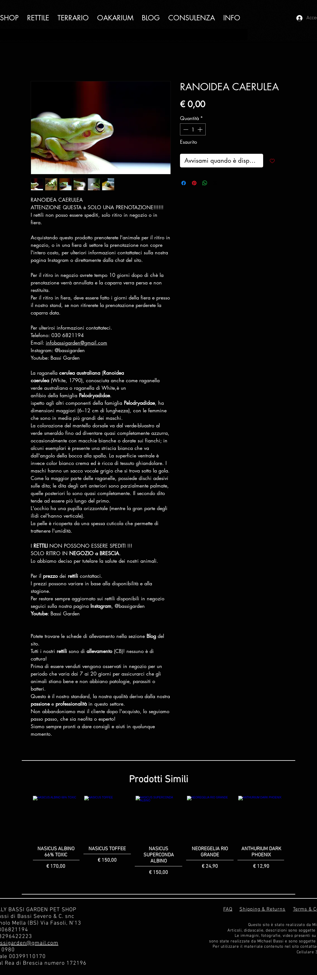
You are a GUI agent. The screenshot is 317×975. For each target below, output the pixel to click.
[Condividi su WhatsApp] (204, 183)
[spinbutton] (192, 129)
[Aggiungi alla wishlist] (272, 160)
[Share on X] (215, 183)
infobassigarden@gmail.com (76, 342)
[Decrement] (185, 129)
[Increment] (200, 129)
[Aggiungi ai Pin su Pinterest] (194, 183)
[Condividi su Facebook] (183, 183)
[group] (158, 836)
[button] (231, 18)
